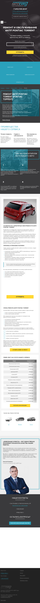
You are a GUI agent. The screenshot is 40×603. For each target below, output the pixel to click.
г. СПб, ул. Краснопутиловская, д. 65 (20, 11)
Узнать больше (6, 120)
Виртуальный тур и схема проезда (20, 13)
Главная (22, 570)
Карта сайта (3, 600)
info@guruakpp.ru (20, 512)
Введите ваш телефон (20, 41)
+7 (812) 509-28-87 (20, 9)
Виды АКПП (22, 575)
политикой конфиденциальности (6, 596)
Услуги (21, 573)
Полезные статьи (24, 580)
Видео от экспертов (24, 578)
